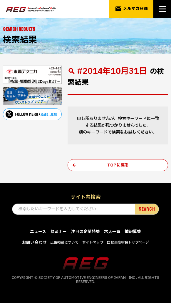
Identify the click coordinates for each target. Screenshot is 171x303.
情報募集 (133, 232)
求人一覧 (112, 232)
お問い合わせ (34, 243)
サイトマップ (92, 242)
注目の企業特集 (85, 232)
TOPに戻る (118, 165)
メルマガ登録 (131, 8)
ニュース (38, 232)
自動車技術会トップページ (128, 242)
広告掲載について (64, 242)
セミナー (58, 232)
